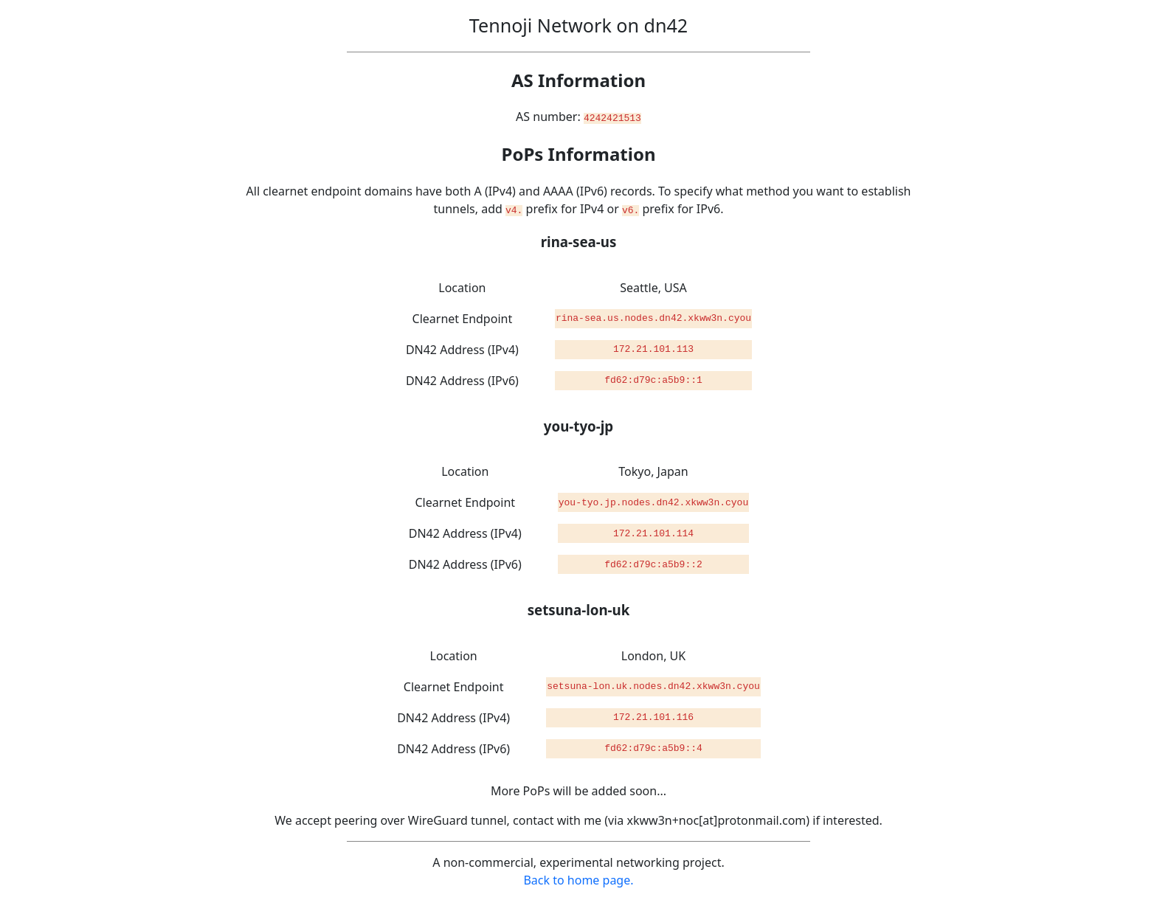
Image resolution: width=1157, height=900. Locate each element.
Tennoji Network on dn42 (578, 25)
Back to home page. (578, 879)
